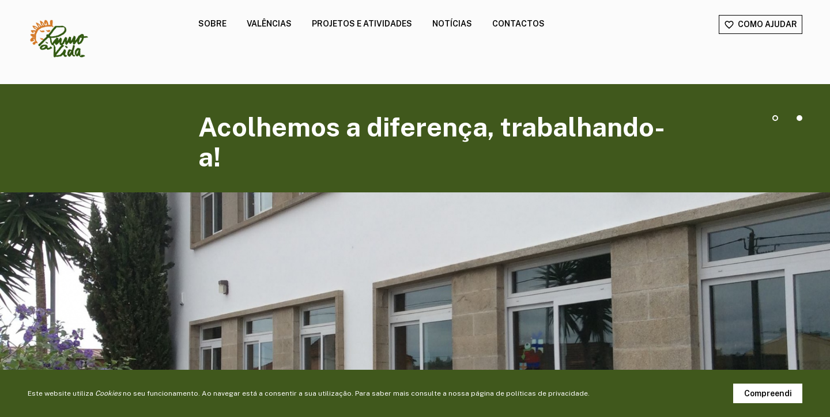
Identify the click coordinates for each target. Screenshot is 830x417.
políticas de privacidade (547, 393)
